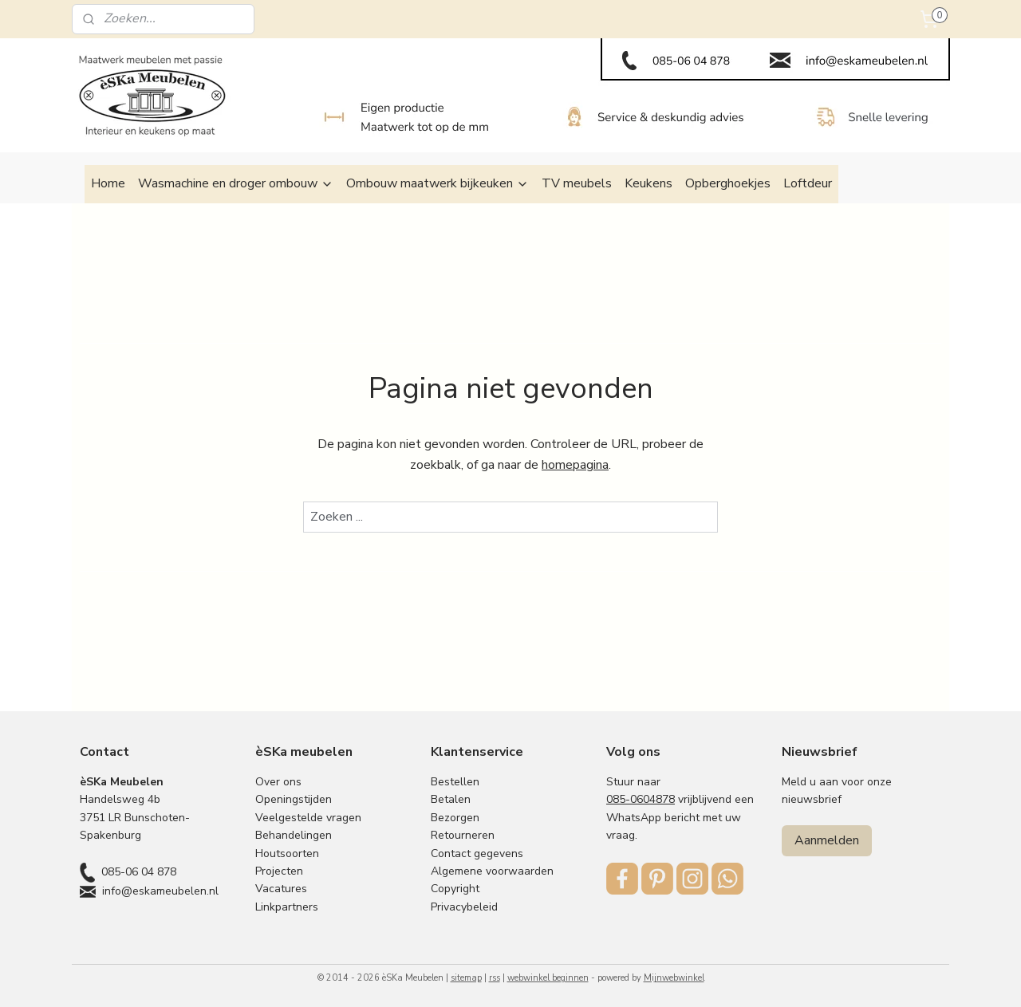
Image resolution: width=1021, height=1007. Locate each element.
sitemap (466, 978)
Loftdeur (807, 183)
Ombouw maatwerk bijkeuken (437, 183)
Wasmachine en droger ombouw (235, 183)
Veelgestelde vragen (308, 817)
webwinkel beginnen (548, 978)
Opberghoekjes (728, 183)
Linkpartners (286, 907)
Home (108, 183)
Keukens (648, 183)
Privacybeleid (464, 907)
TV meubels (577, 183)
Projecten (279, 871)
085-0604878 (640, 799)
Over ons (278, 781)
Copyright (455, 888)
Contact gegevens (477, 853)
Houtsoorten (287, 853)
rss (494, 978)
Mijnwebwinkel (674, 978)
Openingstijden (293, 799)
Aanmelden (826, 840)
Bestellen (455, 781)
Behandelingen (293, 835)
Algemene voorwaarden (492, 871)
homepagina (575, 465)
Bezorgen (455, 817)
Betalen (451, 799)
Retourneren (463, 835)
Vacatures (281, 888)
